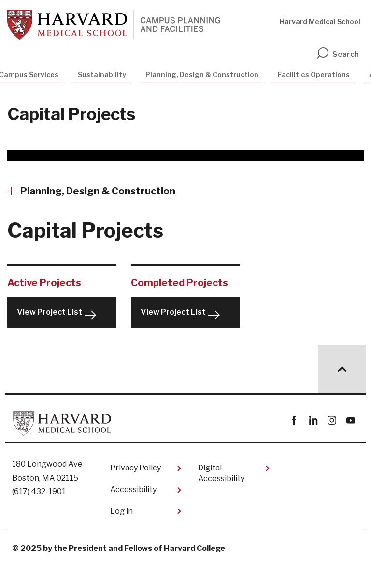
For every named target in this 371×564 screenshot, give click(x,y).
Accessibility (133, 489)
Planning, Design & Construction (201, 74)
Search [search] (337, 54)
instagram (331, 420)
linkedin (312, 420)
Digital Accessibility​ (221, 473)
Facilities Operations (314, 74)
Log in (121, 511)
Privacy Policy (135, 467)
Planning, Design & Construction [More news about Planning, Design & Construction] (97, 191)
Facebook (293, 420)
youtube (350, 420)
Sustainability (102, 74)
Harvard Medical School (320, 21)
